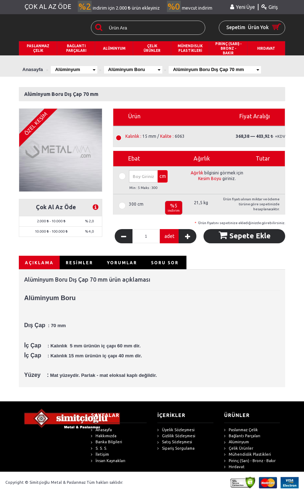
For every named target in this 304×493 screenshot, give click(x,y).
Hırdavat (234, 467)
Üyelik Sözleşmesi (176, 430)
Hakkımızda (103, 436)
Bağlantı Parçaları (242, 436)
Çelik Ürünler (238, 448)
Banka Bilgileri (106, 442)
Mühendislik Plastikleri (247, 454)
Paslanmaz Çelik (241, 430)
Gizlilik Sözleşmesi (176, 436)
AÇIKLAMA (39, 262)
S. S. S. (99, 448)
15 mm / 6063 (155, 136)
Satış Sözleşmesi (174, 442)
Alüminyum (75, 69)
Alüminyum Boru (135, 69)
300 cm (136, 204)
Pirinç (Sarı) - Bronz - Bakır (250, 461)
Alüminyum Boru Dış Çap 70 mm (218, 69)
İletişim (100, 454)
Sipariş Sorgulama (176, 448)
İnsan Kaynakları (108, 461)
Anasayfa (101, 430)
